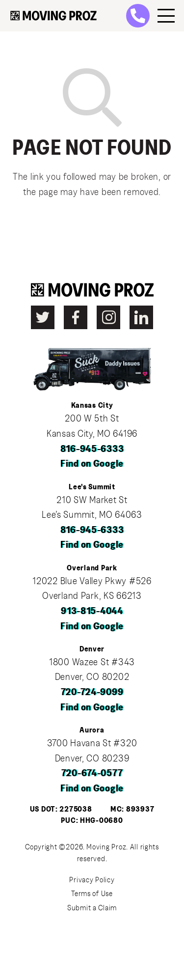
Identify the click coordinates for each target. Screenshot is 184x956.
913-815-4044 (92, 611)
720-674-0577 (92, 773)
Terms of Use (92, 894)
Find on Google (92, 464)
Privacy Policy (91, 880)
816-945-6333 (92, 449)
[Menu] (166, 16)
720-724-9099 (92, 692)
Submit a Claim (92, 908)
